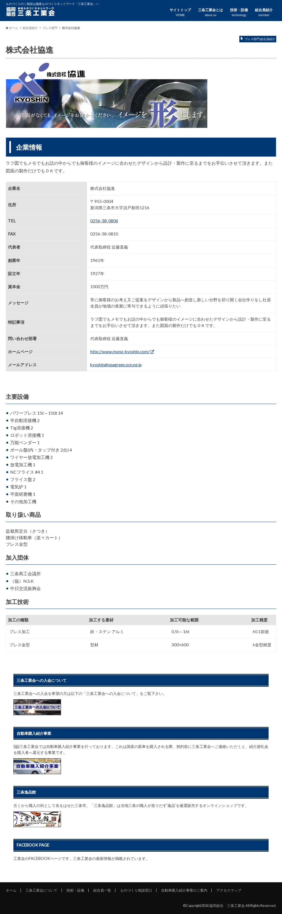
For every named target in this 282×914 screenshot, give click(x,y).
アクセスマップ (228, 890)
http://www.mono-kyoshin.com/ (120, 351)
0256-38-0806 (104, 220)
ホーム (11, 890)
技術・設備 (239, 12)
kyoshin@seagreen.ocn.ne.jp (116, 364)
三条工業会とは (210, 12)
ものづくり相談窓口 (136, 890)
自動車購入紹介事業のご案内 (184, 890)
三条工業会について (41, 890)
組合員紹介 (264, 12)
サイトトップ (180, 12)
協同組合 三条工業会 (227, 905)
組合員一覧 (102, 890)
